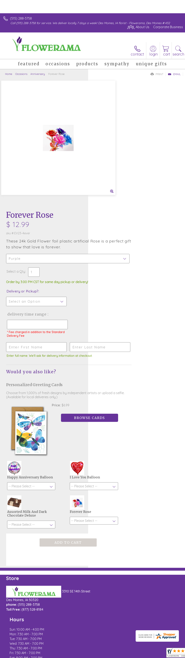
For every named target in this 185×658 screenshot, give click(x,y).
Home (8, 74)
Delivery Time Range (114, 189)
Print (157, 74)
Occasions (21, 74)
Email (174, 74)
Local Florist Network (68, 654)
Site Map (94, 654)
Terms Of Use (15, 654)
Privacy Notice (39, 654)
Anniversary (37, 74)
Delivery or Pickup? (111, 166)
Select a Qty (104, 146)
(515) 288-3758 (21, 18)
